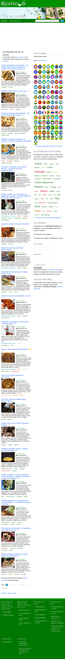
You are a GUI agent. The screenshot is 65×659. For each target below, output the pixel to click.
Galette (36, 191)
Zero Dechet (45, 215)
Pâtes (51, 198)
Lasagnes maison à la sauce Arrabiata (15, 224)
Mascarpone (17, 218)
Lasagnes (4, 244)
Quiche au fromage (20, 133)
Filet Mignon (4, 548)
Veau (2, 496)
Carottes (24, 316)
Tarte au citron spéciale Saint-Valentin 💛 (16, 349)
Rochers (16, 445)
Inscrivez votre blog (39, 606)
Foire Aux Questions (40, 614)
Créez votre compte (54, 269)
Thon (15, 292)
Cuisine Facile (5, 135)
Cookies (10, 445)
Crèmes (51, 175)
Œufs (59, 195)
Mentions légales (7, 612)
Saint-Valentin (15, 371)
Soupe (19, 343)
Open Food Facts (23, 648)
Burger (19, 268)
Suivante (4, 588)
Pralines (3, 445)
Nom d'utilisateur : (38, 244)
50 (27, 584)
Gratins (58, 191)
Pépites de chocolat (6, 163)
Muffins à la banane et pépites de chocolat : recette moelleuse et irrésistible (16, 140)
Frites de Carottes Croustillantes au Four (16, 296)
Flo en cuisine (19, 57)
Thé (43, 211)
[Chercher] (62, 21)
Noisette (20, 522)
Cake (23, 109)
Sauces (11, 244)
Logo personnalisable (40, 617)
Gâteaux (44, 191)
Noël (50, 195)
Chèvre (18, 524)
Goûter (52, 191)
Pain (42, 198)
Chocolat (9, 161)
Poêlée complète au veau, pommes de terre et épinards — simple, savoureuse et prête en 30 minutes (15, 476)
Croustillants (4, 524)
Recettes (4, 21)
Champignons (5, 345)
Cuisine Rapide (57, 178)
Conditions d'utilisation (8, 615)
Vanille (55, 211)
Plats (57, 198)
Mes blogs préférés (15, 20)
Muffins (11, 109)
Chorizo (48, 172)
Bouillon (3, 419)
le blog (20, 623)
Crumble (58, 175)
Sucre (10, 550)
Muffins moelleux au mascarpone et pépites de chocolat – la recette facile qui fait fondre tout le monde (16, 196)
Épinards (19, 496)
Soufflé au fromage (6, 469)
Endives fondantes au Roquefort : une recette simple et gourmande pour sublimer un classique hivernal (15, 67)
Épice (46, 187)
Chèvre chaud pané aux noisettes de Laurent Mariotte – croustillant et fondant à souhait (15, 502)
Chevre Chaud (5, 522)
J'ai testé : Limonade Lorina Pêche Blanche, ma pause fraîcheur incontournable (13, 168)
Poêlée (26, 496)
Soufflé (15, 469)
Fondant (14, 470)
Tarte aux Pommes (6, 395)
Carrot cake (4, 109)
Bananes (16, 161)
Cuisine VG (54, 621)
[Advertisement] (32, 36)
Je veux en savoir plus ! (24, 610)
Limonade (4, 190)
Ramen (10, 419)
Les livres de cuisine (56, 611)
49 (23, 584)
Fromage (10, 133)
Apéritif (45, 164)
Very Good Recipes (7, 641)
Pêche (10, 190)
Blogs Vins (53, 616)
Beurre (57, 164)
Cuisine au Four (5, 318)
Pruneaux (12, 548)
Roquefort (4, 87)
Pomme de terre (10, 496)
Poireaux (10, 574)
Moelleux (18, 109)
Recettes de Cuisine (6, 602)
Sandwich (4, 292)
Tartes (19, 369)
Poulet (24, 268)
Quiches (3, 133)
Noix (54, 195)
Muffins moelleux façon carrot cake (13, 91)
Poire (35, 203)
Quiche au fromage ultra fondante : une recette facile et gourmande (15, 114)
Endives (11, 87)
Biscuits (36, 167)
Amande (38, 164)
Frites (18, 316)
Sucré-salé (4, 550)
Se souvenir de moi (41, 265)
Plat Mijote (20, 548)
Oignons (36, 198)
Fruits (59, 187)
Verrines (36, 215)
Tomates (49, 211)
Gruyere (17, 574)
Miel (40, 195)
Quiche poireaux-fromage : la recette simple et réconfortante (14, 555)
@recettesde (26, 623)
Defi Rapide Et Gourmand (8, 216)
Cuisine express (5, 470)
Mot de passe (37, 254)
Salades (13, 522)
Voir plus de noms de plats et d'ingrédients (48, 217)
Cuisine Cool (54, 626)
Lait (12, 345)
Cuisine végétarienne (43, 182)
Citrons (24, 369)
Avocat (10, 292)
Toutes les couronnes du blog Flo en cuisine (48, 146)
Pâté (46, 198)
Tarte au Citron (5, 371)
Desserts (39, 187)
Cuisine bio (37, 178)
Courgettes (44, 175)
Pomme (15, 395)
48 (20, 584)
